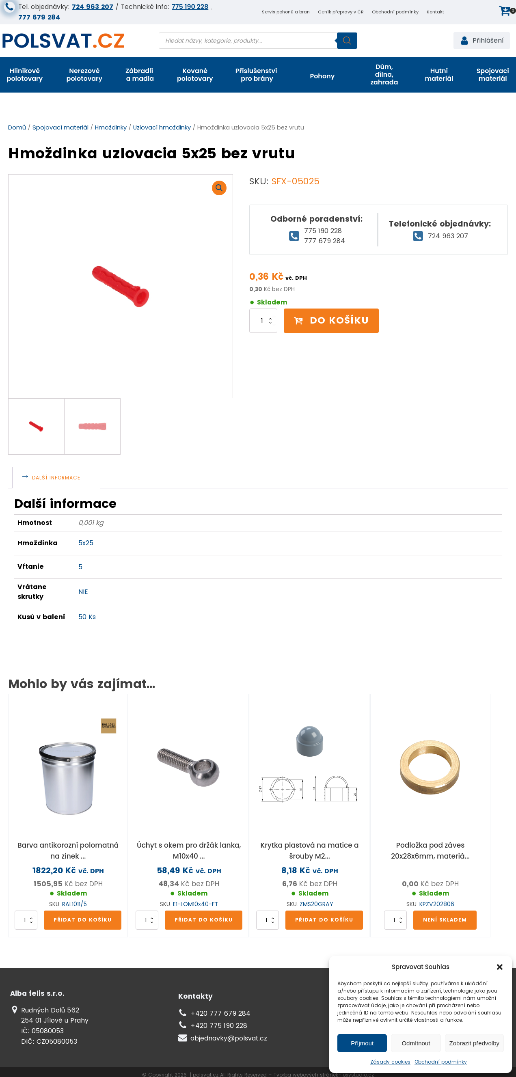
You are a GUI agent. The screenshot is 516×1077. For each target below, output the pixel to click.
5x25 (85, 543)
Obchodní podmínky (441, 1061)
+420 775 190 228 (218, 1025)
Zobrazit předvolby (474, 1043)
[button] (500, 967)
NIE (83, 591)
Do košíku (331, 320)
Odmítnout (416, 1043)
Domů (17, 127)
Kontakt (435, 12)
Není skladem (445, 919)
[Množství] (263, 321)
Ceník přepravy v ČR (341, 12)
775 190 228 (190, 6)
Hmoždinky (111, 127)
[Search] (347, 40)
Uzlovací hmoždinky (162, 127)
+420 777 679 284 (220, 1013)
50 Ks (87, 617)
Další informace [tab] (56, 477)
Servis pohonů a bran (286, 12)
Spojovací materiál (60, 127)
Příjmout (362, 1043)
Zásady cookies (390, 1061)
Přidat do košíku (83, 919)
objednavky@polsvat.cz (228, 1038)
